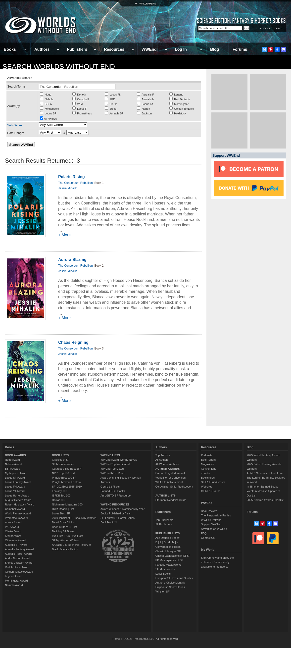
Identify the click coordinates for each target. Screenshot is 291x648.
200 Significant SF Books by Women (74, 517)
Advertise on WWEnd (214, 528)
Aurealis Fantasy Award (19, 549)
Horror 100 (58, 499)
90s (81, 535)
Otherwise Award (15, 540)
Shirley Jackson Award (18, 562)
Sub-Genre (14, 125)
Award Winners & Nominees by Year (122, 508)
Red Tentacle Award (17, 567)
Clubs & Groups (210, 491)
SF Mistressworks (63, 464)
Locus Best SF (61, 513)
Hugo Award (12, 459)
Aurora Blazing (72, 259)
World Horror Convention (170, 477)
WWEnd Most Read (112, 473)
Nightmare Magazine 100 (67, 504)
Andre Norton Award (17, 558)
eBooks (205, 473)
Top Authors (162, 455)
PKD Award (12, 526)
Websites (206, 486)
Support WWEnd (211, 524)
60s (61, 535)
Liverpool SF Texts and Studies (174, 578)
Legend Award (13, 576)
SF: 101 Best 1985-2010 (67, 486)
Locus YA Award (15, 491)
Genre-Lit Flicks (110, 486)
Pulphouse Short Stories (170, 587)
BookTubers (208, 459)
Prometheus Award (16, 517)
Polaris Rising (71, 177)
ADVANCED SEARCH (271, 28)
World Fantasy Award (18, 513)
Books (10, 49)
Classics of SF (60, 459)
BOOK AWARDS (15, 455)
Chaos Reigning (73, 342)
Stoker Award (13, 535)
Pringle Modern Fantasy (66, 482)
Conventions (208, 468)
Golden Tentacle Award (19, 571)
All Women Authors (167, 464)
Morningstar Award (16, 580)
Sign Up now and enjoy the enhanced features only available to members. (217, 562)
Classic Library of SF (168, 551)
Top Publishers (164, 519)
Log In (181, 49)
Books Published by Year (115, 513)
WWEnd (149, 49)
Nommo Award (14, 585)
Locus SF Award (15, 477)
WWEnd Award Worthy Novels (118, 459)
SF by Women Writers (65, 540)
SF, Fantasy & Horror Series (117, 517)
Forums (240, 49)
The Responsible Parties (216, 515)
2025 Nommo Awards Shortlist (265, 499)
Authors (41, 49)
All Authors (162, 459)
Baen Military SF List (64, 526)
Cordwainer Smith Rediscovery (174, 486)
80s (74, 535)
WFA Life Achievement (169, 482)
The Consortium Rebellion (75, 183)
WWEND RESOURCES (115, 504)
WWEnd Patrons (211, 519)
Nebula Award (13, 464)
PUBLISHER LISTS (167, 533)
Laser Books (163, 573)
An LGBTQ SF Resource (115, 495)
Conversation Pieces (168, 546)
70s (67, 535)
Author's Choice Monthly (170, 582)
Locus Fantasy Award (18, 482)
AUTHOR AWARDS (167, 468)
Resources (114, 49)
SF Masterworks (165, 569)
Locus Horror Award (17, 495)
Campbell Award (15, 508)
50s (54, 535)
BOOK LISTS (60, 455)
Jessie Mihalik (67, 188)
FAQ (203, 533)
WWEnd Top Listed (112, 468)
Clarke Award (13, 531)
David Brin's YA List (64, 522)
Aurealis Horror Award (18, 553)
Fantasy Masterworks (168, 564)
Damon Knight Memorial (170, 473)
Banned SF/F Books (112, 491)
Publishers (77, 49)
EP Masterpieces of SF (169, 560)
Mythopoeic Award (16, 473)
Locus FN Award (15, 486)
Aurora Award (13, 522)
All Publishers (163, 524)
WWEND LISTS (110, 455)
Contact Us (207, 537)
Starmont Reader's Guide (170, 499)
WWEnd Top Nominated (115, 464)
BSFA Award (12, 468)
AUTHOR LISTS (165, 495)
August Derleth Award (18, 499)
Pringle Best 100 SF (64, 477)
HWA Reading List (63, 508)
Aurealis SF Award (16, 544)
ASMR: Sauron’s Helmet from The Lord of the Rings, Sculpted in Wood (266, 478)
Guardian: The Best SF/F (67, 468)
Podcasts (206, 455)
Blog (214, 49)
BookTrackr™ (108, 522)
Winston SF (162, 591)
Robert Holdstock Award (19, 504)
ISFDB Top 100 (61, 495)
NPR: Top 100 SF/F (64, 473)
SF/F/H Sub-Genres (213, 482)
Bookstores (208, 477)
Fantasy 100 (59, 491)
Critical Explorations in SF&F (172, 555)
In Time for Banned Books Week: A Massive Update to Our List (263, 491)
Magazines (207, 464)
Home (116, 638)
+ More (64, 235)
